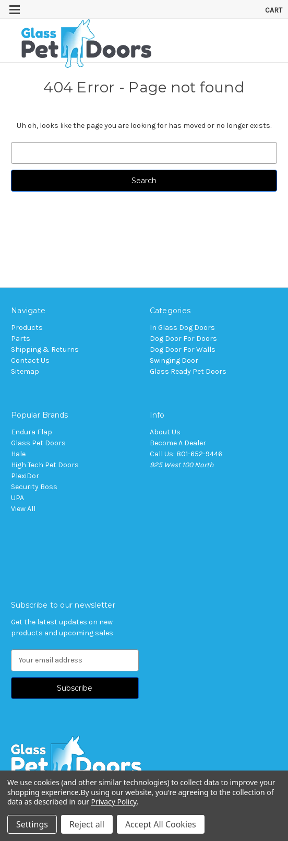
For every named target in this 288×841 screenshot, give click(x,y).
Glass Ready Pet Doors (188, 371)
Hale (18, 453)
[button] (144, 760)
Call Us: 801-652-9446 (186, 453)
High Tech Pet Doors (45, 464)
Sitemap (25, 371)
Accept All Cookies (160, 824)
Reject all (86, 824)
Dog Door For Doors (183, 338)
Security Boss (34, 486)
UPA (17, 497)
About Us (165, 432)
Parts (20, 338)
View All (23, 508)
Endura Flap (31, 432)
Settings (32, 824)
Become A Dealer (178, 443)
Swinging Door (174, 360)
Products (27, 327)
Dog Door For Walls (182, 349)
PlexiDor (25, 475)
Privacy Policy (114, 802)
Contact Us (30, 360)
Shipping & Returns (45, 349)
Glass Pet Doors (38, 443)
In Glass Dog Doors (182, 327)
